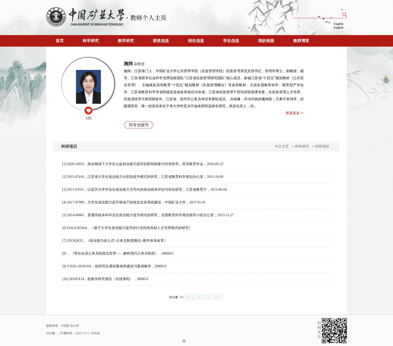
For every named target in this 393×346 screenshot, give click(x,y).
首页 (60, 41)
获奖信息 (161, 41)
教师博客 (301, 41)
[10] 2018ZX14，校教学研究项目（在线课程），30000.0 (105, 279)
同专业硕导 (139, 125)
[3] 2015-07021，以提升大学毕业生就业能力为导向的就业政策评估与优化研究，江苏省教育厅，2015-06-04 (144, 189)
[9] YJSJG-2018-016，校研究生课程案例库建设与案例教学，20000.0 (114, 266)
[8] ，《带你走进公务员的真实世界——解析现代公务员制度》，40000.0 (117, 253)
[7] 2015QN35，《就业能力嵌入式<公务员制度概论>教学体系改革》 (114, 241)
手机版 (95, 333)
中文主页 (282, 146)
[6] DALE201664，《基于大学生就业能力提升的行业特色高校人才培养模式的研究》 (127, 228)
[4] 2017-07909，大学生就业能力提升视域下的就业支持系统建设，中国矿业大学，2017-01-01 (134, 202)
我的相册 (266, 41)
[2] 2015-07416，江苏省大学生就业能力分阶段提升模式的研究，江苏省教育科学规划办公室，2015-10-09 (142, 177)
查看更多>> (295, 113)
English (338, 24)
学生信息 (231, 41)
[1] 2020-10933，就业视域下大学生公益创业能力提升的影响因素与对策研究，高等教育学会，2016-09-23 (142, 164)
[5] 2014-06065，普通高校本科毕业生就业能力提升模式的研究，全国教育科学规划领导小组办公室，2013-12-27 (148, 215)
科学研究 (91, 41)
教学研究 (126, 41)
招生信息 (196, 41)
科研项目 (322, 146)
